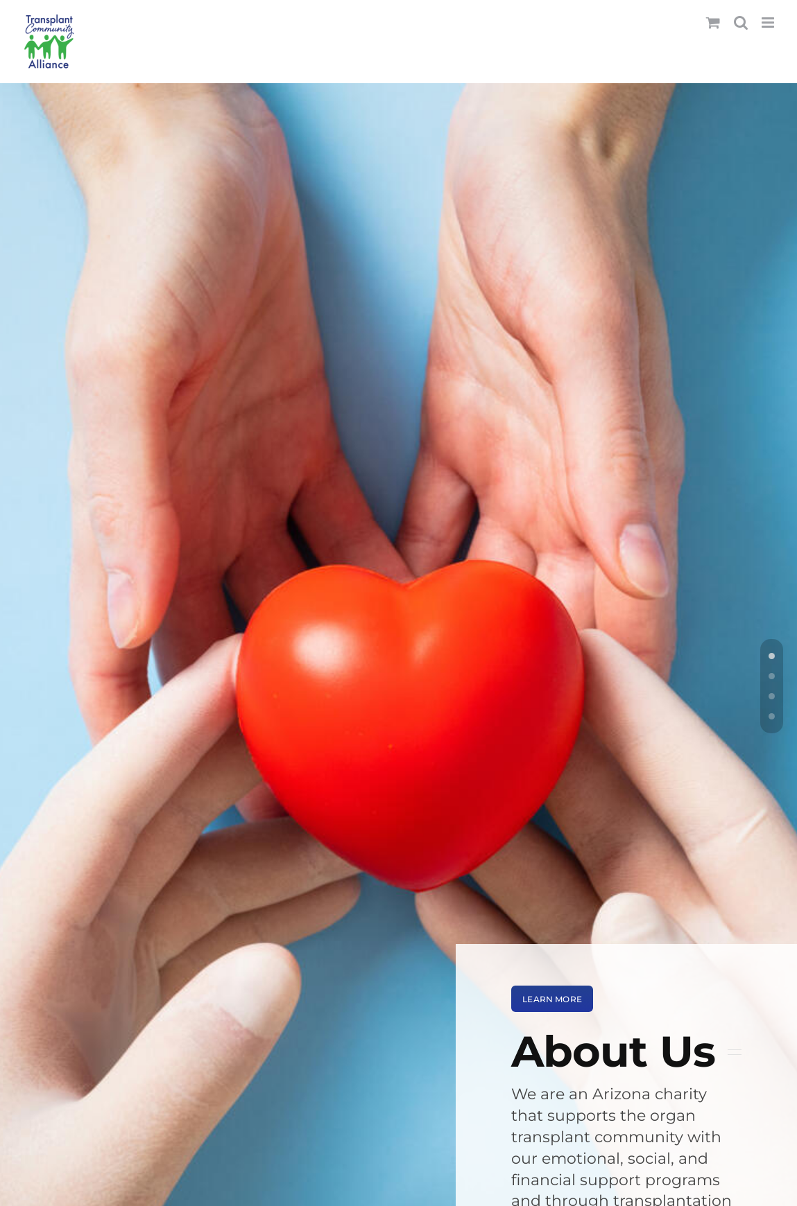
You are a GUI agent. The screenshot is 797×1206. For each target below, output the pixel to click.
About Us (613, 1051)
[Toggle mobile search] (741, 22)
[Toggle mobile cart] (713, 22)
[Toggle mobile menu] (769, 22)
